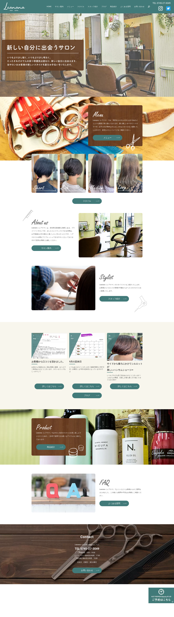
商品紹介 (114, 7)
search (149, 6)
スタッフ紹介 (94, 7)
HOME (51, 7)
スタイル (82, 7)
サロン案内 (61, 7)
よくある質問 (126, 7)
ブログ (105, 7)
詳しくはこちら (49, 386)
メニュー (72, 7)
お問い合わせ (139, 7)
